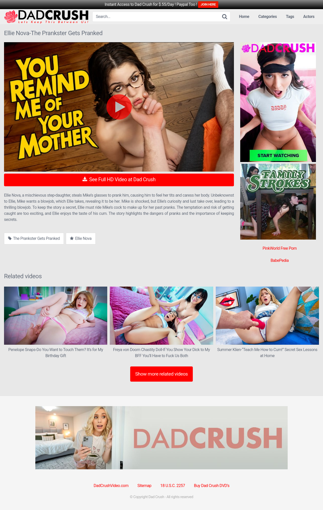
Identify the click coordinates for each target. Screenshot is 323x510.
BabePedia (280, 260)
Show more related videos (161, 374)
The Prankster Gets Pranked (34, 238)
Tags (290, 16)
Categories (267, 16)
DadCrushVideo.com (111, 485)
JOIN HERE (208, 4)
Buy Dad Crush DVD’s (211, 485)
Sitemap (144, 485)
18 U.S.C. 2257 (172, 485)
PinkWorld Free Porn (279, 248)
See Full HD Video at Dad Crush (119, 179)
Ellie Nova (81, 238)
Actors (308, 16)
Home (244, 16)
